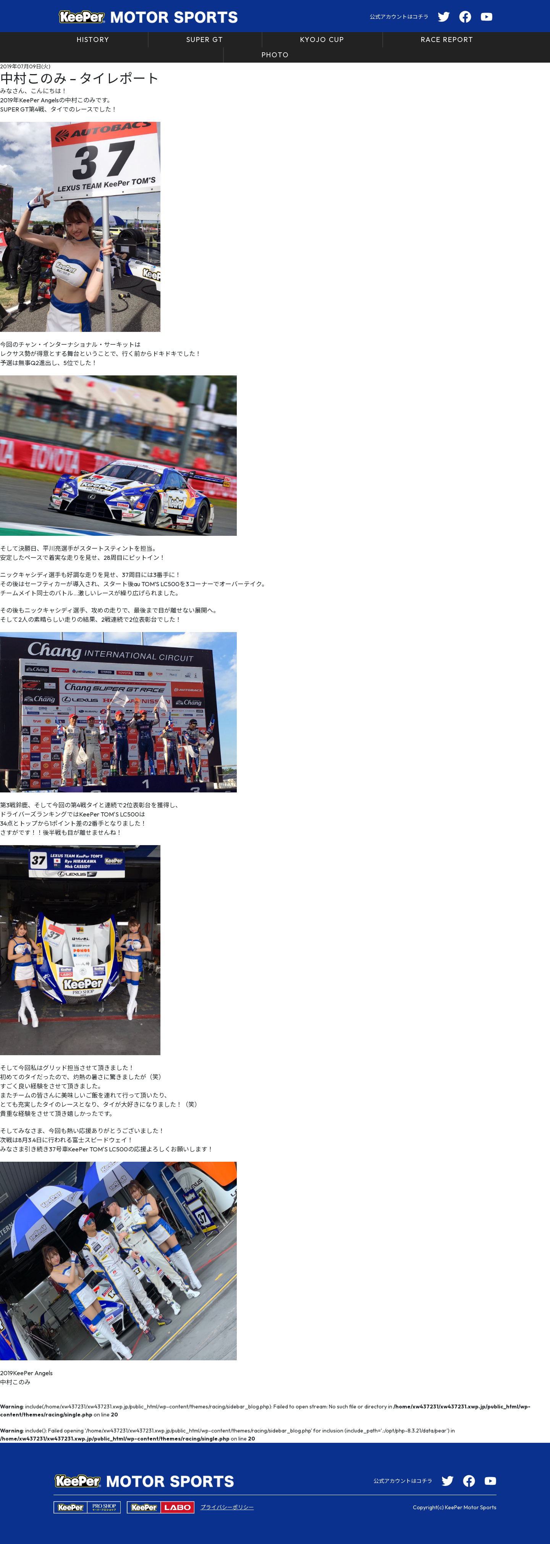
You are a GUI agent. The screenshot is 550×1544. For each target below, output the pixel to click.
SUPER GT (204, 39)
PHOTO (275, 54)
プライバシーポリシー (227, 1507)
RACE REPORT (447, 39)
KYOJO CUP (322, 39)
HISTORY (93, 39)
